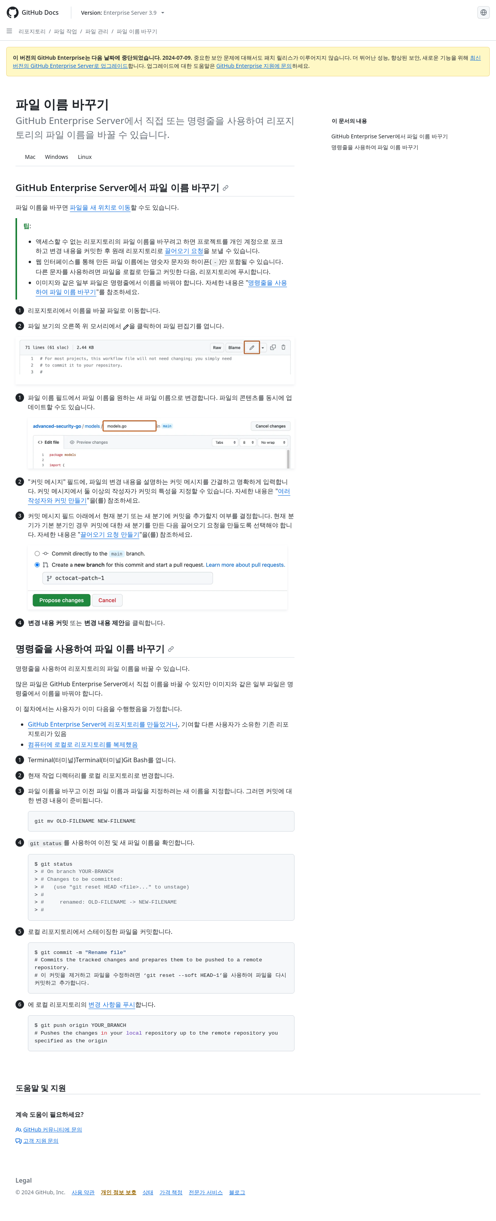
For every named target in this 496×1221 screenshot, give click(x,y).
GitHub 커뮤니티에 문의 (49, 1129)
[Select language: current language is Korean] (483, 12)
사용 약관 (83, 1192)
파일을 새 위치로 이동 (100, 207)
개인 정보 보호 (118, 1192)
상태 (148, 1192)
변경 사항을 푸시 (111, 1004)
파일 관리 (96, 31)
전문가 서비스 (206, 1192)
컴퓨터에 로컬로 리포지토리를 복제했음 (83, 744)
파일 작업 (65, 31)
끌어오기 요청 (184, 250)
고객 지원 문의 (37, 1140)
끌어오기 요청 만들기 (109, 534)
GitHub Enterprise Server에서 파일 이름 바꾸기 (122, 187)
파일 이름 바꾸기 (137, 31)
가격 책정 (171, 1192)
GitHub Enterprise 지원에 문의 (254, 65)
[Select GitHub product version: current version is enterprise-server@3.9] (123, 13)
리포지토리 (32, 31)
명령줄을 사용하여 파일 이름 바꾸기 (95, 648)
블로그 (237, 1192)
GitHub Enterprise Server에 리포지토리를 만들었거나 (103, 724)
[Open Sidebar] (9, 31)
